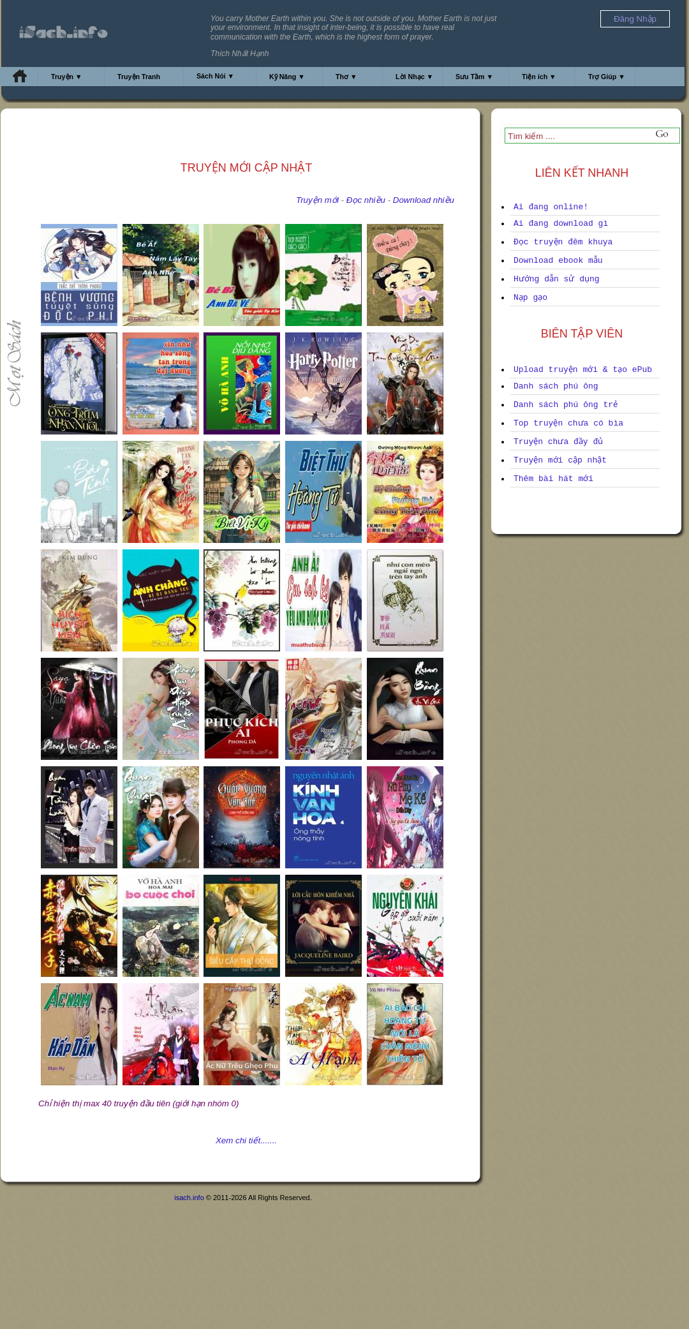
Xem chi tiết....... (246, 1140)
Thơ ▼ (346, 76)
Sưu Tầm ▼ (474, 76)
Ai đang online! (551, 207)
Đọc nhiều (365, 200)
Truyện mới (317, 200)
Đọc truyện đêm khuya (563, 242)
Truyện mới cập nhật (560, 460)
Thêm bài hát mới (553, 479)
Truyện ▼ (66, 76)
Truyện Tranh (138, 76)
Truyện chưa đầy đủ (558, 442)
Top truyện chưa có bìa (568, 423)
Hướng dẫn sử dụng (557, 279)
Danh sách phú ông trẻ (566, 405)
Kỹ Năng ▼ (287, 76)
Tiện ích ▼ (539, 76)
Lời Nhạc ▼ (414, 76)
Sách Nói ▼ (215, 76)
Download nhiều (423, 200)
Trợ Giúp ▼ (606, 76)
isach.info (189, 1197)
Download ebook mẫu (558, 260)
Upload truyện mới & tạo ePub (583, 370)
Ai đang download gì (561, 223)
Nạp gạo (530, 297)
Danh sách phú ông (556, 386)
